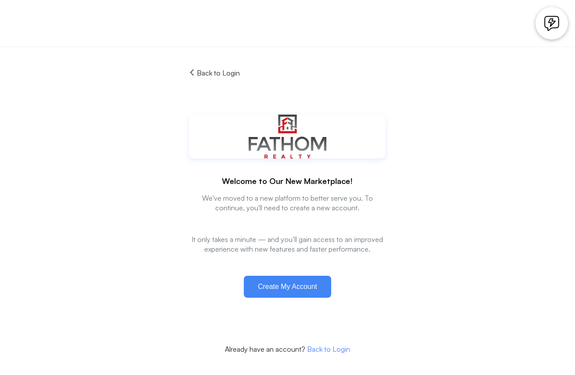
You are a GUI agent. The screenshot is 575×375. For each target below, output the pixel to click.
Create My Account (287, 286)
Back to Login (214, 73)
